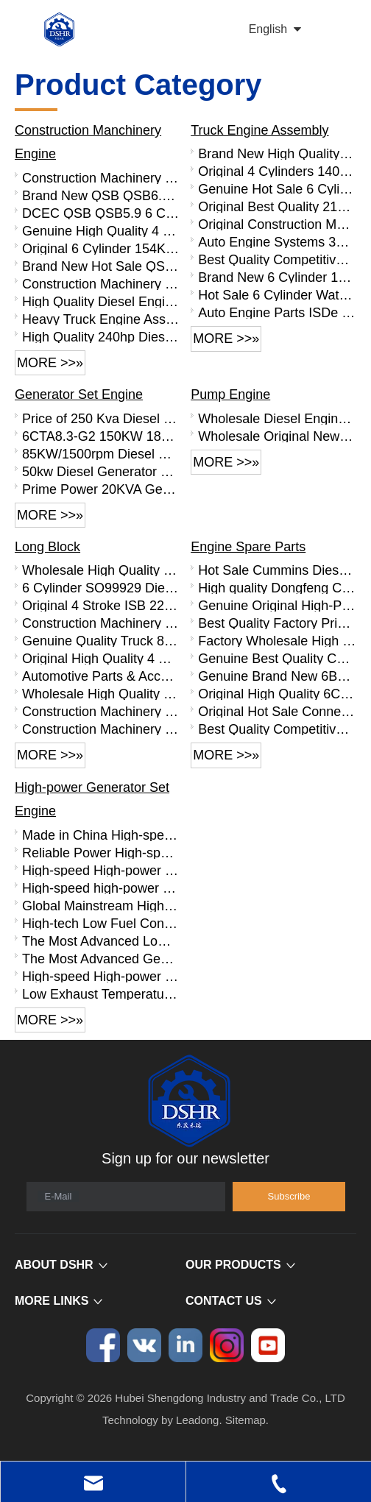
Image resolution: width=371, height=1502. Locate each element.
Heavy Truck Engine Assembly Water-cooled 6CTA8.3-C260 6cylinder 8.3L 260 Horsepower (101, 318)
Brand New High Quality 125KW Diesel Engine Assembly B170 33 (277, 153)
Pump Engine (230, 394)
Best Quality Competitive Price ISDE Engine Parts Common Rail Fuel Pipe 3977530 (277, 728)
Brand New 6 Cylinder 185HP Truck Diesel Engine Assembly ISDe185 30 (277, 276)
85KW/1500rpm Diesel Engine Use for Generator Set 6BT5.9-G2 (101, 453)
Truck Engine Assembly (259, 130)
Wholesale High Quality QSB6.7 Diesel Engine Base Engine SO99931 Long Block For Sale (101, 569)
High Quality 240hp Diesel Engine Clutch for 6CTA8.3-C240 (101, 336)
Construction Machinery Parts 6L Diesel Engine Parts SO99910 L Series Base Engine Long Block (101, 728)
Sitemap (245, 1420)
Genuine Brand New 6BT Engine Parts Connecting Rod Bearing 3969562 (277, 675)
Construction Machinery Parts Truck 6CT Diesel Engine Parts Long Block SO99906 (101, 711)
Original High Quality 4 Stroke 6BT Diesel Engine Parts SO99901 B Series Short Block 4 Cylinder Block (101, 658)
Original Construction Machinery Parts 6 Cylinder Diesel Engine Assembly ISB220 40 (277, 223)
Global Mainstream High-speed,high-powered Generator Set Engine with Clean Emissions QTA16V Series (101, 905)
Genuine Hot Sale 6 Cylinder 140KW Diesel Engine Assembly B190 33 (277, 188)
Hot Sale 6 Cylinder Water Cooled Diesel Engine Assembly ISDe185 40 (277, 294)
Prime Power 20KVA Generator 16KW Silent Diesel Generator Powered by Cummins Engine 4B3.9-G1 (101, 488)
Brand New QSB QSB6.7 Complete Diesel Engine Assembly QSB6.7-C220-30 (101, 195)
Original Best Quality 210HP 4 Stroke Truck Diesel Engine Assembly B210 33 (277, 206)
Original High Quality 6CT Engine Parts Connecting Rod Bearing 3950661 (277, 693)
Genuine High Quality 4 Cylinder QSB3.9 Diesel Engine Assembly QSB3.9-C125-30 (101, 230)
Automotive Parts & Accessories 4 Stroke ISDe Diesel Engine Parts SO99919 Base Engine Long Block (101, 675)
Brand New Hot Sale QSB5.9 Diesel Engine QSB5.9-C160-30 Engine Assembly (101, 265)
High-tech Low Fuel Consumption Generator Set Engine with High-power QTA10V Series (101, 922)
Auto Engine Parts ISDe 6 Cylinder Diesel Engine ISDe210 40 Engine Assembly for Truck (277, 312)
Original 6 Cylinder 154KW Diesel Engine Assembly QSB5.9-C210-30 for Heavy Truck (101, 248)
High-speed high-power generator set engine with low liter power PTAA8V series (101, 887)
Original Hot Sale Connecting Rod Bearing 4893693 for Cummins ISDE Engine (277, 711)
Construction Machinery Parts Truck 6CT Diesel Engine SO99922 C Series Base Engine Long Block (101, 622)
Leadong (197, 1420)
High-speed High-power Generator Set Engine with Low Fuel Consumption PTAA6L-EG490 (101, 869)
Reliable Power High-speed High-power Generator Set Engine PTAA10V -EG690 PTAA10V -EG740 (101, 852)
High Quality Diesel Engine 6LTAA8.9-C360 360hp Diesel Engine (101, 301)
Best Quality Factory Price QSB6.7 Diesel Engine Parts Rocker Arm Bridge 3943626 (277, 622)
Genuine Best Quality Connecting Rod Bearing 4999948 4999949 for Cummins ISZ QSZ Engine (277, 658)
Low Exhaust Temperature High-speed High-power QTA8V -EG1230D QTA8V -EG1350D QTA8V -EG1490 (101, 993)
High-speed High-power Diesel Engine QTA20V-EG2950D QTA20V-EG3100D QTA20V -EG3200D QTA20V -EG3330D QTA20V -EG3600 (101, 975)
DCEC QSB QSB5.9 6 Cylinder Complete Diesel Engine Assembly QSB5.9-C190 (101, 212)
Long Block (47, 546)
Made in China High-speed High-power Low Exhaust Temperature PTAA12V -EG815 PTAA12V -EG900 (101, 834)
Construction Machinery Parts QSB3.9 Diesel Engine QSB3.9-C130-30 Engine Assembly (101, 283)
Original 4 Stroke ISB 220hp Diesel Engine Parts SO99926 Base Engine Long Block (101, 605)
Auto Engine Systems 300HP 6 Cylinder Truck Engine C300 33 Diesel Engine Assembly (277, 241)
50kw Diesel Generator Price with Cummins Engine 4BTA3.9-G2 (101, 471)
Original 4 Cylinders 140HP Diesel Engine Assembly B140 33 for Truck (277, 170)
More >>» (50, 362)
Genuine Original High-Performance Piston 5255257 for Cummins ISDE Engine (277, 605)
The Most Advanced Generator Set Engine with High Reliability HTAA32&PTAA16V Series (101, 958)
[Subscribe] (288, 1196)
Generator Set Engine (79, 394)
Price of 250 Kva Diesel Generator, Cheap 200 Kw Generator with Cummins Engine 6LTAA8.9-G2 (101, 418)
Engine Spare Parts (248, 546)
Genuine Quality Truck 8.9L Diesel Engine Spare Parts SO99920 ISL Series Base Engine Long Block (101, 640)
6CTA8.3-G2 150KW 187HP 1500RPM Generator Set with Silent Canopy (101, 435)
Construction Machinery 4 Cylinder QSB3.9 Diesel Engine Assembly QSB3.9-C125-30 (101, 177)
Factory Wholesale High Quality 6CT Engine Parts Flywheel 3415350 (277, 640)
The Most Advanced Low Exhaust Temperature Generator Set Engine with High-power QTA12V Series (101, 940)
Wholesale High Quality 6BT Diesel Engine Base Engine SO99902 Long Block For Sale (101, 693)
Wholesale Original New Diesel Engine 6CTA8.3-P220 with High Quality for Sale (277, 435)
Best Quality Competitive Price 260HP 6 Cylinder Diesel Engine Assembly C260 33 (277, 259)
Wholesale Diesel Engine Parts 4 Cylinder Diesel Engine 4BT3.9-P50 (277, 418)
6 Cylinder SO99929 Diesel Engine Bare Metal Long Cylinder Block (101, 587)
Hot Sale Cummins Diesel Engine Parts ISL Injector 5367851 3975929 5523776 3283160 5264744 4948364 (277, 569)
